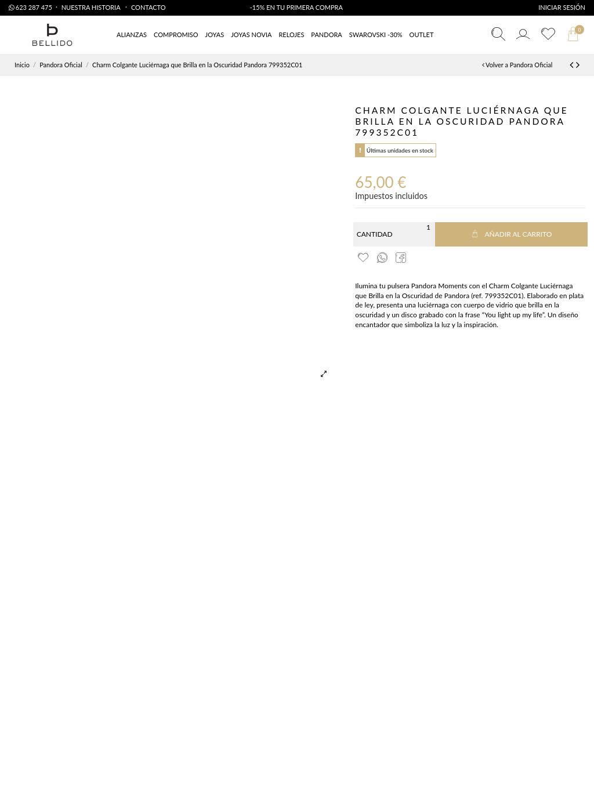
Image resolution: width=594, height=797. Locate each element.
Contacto (148, 7)
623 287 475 (30, 7)
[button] (421, 35)
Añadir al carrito (511, 234)
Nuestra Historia (91, 7)
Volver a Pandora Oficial (517, 64)
